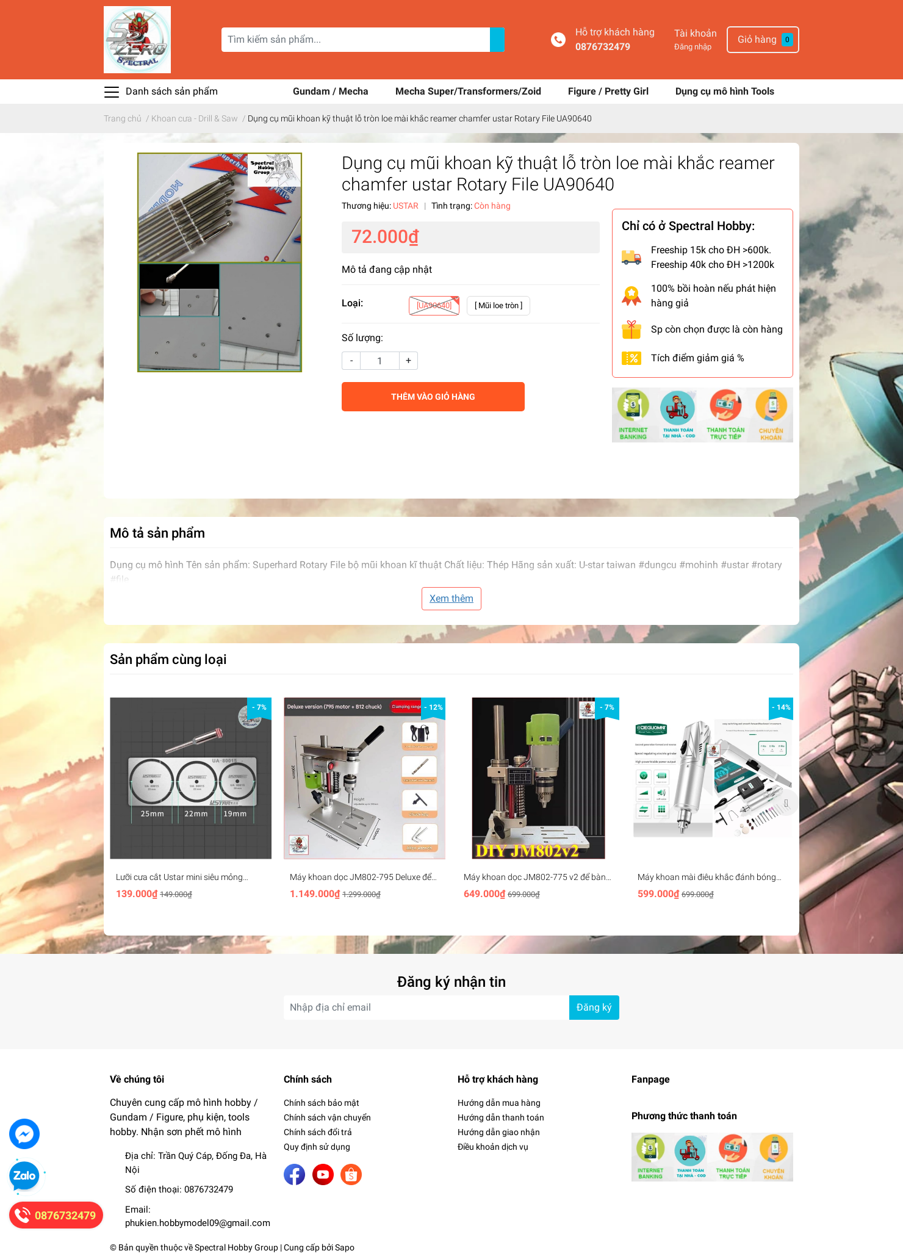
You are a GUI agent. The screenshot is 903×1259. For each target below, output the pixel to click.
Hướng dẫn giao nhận (499, 1132)
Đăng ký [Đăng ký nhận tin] (594, 1007)
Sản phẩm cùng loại (168, 659)
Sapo (344, 1247)
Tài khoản (695, 33)
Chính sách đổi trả (318, 1132)
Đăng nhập (692, 46)
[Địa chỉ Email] (451, 1007)
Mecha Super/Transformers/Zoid (469, 91)
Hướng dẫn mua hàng (499, 1103)
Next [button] (785, 802)
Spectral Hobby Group (236, 1247)
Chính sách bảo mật (321, 1103)
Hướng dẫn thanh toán (501, 1117)
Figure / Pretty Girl (609, 91)
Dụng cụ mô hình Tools (724, 91)
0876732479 (602, 46)
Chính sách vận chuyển (327, 1117)
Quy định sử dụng (317, 1147)
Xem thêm (451, 598)
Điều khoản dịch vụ (493, 1147)
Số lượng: (362, 338)
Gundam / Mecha (332, 91)
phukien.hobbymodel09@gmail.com (197, 1223)
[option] (191, 802)
